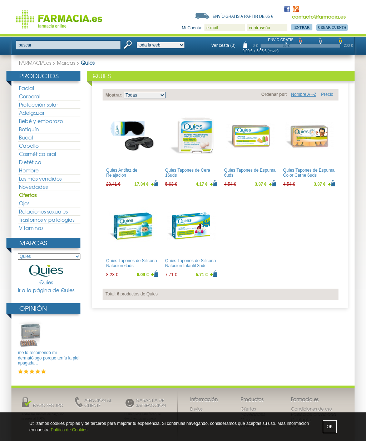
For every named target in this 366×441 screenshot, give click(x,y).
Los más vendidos (40, 178)
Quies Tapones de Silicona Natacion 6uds (131, 263)
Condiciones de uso (311, 409)
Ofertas (27, 195)
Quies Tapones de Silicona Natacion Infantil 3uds (190, 263)
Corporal (29, 96)
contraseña (259, 27)
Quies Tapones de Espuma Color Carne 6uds (309, 173)
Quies (46, 275)
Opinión (33, 308)
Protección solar (38, 104)
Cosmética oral (37, 153)
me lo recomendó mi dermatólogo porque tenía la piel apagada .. (48, 358)
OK (330, 426)
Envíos (196, 409)
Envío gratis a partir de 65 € (243, 16)
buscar (25, 45)
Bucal (26, 137)
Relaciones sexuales (43, 211)
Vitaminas (31, 227)
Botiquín (29, 129)
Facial (26, 88)
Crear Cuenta (332, 27)
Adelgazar (31, 112)
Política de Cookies (69, 429)
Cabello (29, 145)
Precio (327, 94)
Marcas (66, 62)
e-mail (212, 27)
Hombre (29, 170)
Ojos (24, 203)
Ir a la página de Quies (46, 290)
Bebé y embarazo (41, 120)
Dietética (30, 162)
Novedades (33, 186)
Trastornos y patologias (46, 219)
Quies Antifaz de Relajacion (121, 173)
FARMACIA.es (35, 62)
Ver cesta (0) (223, 45)
